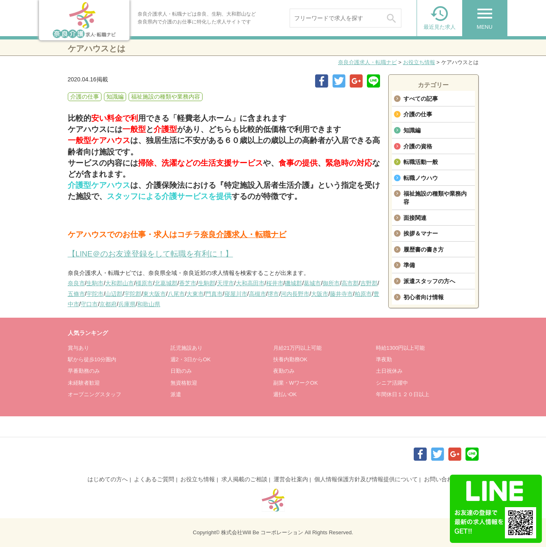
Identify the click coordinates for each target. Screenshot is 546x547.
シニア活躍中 (392, 383)
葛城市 (312, 283)
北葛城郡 (165, 283)
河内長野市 (295, 294)
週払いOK (285, 394)
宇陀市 (95, 294)
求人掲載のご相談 (244, 479)
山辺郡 (113, 294)
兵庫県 (127, 304)
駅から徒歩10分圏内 (92, 359)
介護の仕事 (417, 114)
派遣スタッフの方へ (429, 281)
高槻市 (257, 294)
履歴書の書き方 (423, 249)
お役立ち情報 (419, 62)
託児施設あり (186, 348)
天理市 (225, 283)
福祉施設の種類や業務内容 (435, 197)
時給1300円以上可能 (400, 348)
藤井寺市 (341, 294)
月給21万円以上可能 (297, 348)
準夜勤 (384, 359)
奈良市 (76, 283)
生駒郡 (206, 283)
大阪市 (319, 294)
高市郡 (350, 283)
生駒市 (95, 283)
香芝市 (187, 283)
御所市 (331, 283)
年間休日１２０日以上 (402, 394)
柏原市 (363, 294)
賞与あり (78, 348)
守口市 (89, 304)
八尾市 (176, 294)
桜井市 (274, 283)
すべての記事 (420, 98)
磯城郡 (293, 283)
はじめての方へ (108, 479)
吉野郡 (369, 283)
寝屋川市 (235, 294)
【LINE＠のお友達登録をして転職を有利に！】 (150, 253)
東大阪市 (154, 294)
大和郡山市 (119, 283)
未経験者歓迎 (84, 383)
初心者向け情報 (423, 297)
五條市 (76, 294)
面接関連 (414, 218)
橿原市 (144, 283)
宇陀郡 (132, 294)
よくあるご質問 (154, 479)
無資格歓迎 (183, 383)
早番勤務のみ (84, 371)
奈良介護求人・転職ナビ (367, 62)
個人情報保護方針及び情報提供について (366, 479)
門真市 (214, 294)
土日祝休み (389, 371)
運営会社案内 (291, 479)
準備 (409, 265)
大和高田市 (250, 283)
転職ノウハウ (420, 178)
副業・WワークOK (295, 383)
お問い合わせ (441, 479)
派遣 (175, 394)
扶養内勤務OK (290, 359)
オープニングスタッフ (94, 394)
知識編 (412, 130)
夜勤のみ (284, 371)
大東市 (195, 294)
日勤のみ (181, 371)
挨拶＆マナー (420, 233)
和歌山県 (148, 304)
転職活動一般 (420, 162)
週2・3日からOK (190, 359)
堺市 (273, 294)
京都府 (108, 304)
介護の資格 (417, 146)
